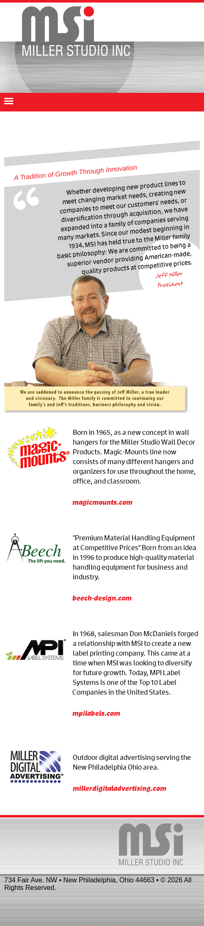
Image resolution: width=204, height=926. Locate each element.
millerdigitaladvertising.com (119, 788)
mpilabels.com (96, 713)
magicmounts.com (102, 502)
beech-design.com (102, 598)
